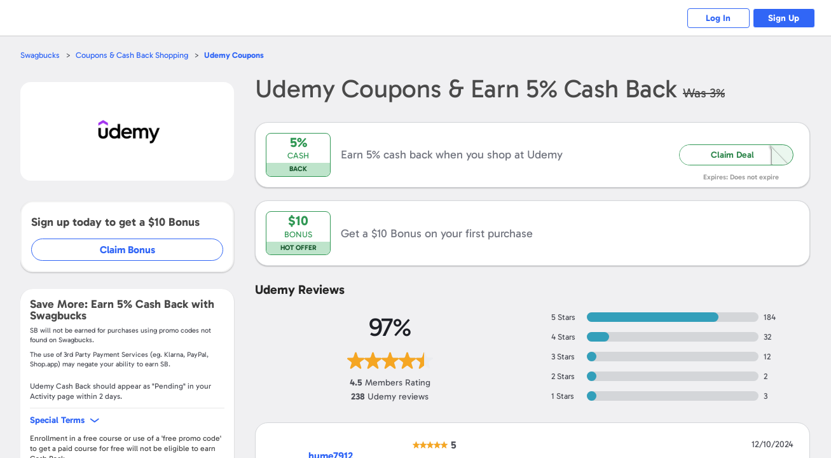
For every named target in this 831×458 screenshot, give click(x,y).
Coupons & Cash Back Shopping (132, 55)
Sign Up (783, 18)
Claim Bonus (128, 250)
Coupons (234, 55)
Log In (716, 18)
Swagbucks (40, 55)
